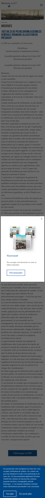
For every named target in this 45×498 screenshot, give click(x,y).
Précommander (15, 273)
